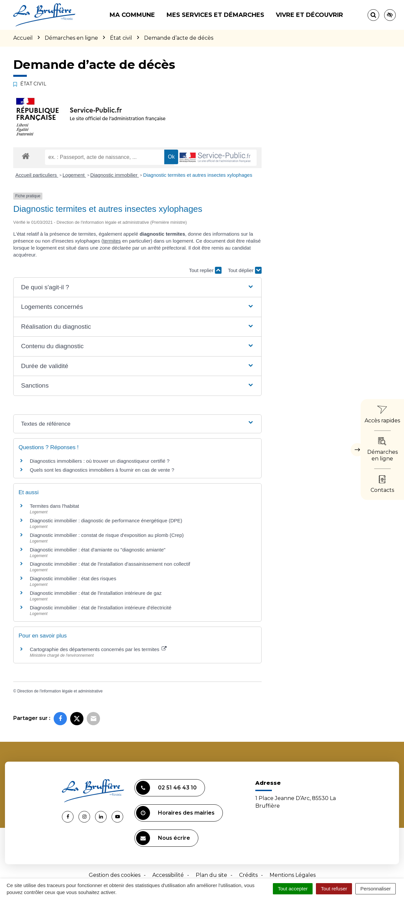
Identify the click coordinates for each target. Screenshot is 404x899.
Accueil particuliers (37, 175)
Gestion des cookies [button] (114, 875)
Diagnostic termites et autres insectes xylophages (197, 175)
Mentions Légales (293, 875)
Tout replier (205, 270)
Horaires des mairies (175, 813)
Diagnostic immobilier (114, 175)
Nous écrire (163, 838)
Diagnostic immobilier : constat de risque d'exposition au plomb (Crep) (107, 535)
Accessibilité (168, 875)
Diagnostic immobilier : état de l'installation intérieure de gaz (96, 593)
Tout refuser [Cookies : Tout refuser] (334, 888)
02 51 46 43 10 (166, 788)
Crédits (248, 875)
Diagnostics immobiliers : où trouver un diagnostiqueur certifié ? (100, 461)
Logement (74, 175)
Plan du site (211, 875)
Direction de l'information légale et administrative (60, 691)
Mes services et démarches (215, 15)
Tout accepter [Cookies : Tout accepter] (293, 888)
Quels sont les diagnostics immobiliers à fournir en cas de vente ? (102, 470)
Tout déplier (245, 270)
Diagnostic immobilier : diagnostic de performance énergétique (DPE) (106, 520)
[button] (137, 287)
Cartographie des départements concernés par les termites (98, 649)
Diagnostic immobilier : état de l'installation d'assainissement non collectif (110, 564)
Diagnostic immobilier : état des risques (73, 578)
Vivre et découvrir (309, 15)
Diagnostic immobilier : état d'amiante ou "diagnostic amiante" (98, 549)
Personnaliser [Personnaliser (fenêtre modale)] (375, 888)
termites (112, 241)
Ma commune (132, 15)
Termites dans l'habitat (54, 506)
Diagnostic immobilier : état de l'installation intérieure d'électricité (101, 607)
